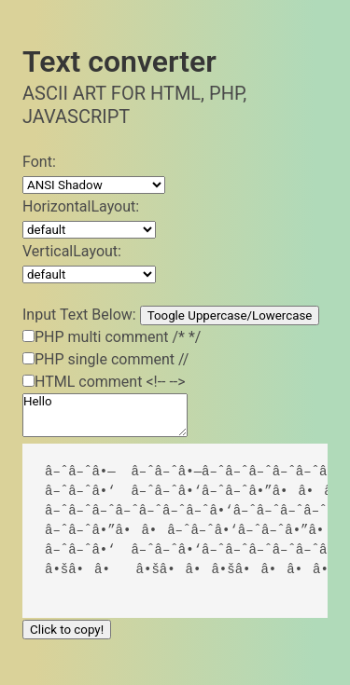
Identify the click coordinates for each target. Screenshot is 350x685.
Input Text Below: (79, 314)
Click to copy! (67, 630)
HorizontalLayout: (80, 206)
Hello (105, 415)
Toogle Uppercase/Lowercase (230, 315)
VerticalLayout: (71, 251)
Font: (39, 162)
